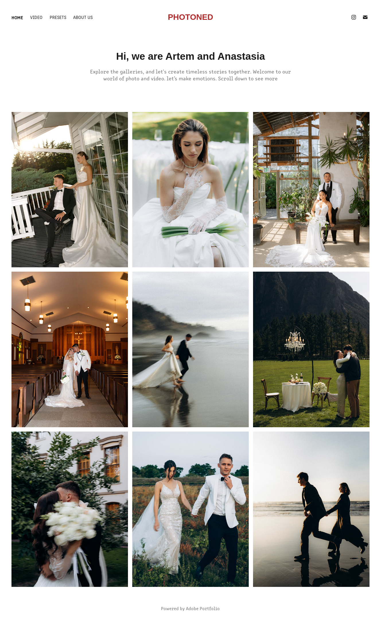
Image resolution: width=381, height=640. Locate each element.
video (36, 17)
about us (83, 17)
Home (17, 17)
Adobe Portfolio (203, 608)
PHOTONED (190, 17)
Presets (58, 17)
